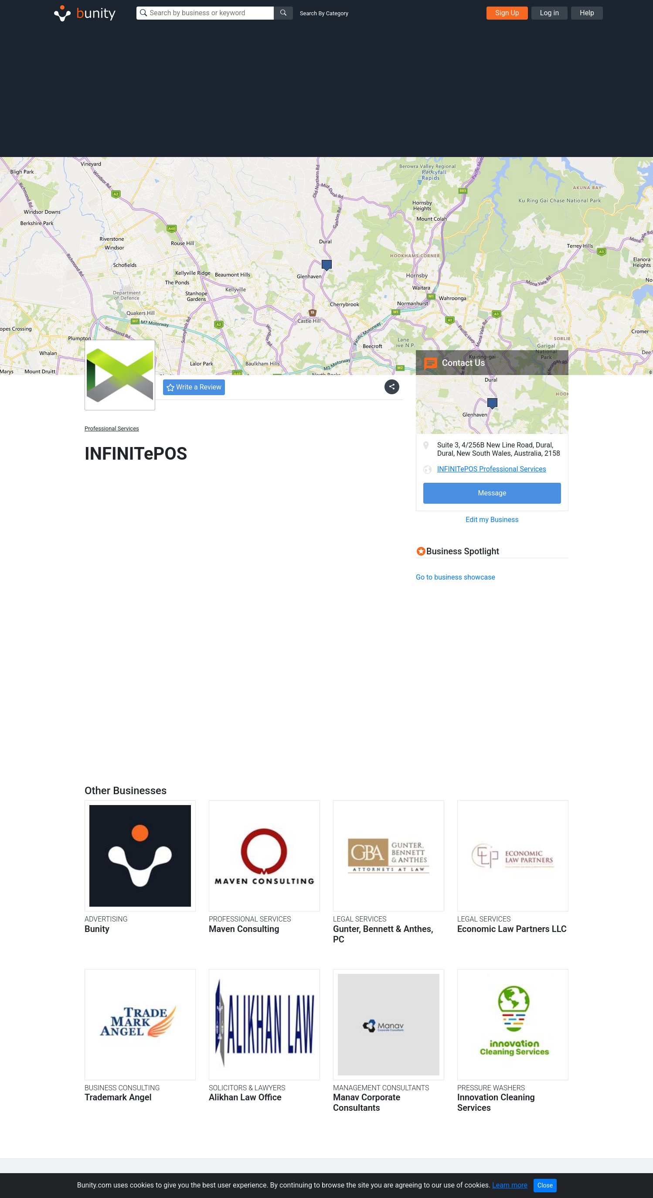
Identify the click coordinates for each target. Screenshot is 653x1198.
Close (545, 1185)
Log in (549, 13)
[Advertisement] (326, 91)
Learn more (509, 1185)
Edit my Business (492, 519)
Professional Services (112, 428)
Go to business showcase (455, 577)
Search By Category (324, 13)
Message (492, 493)
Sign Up (507, 13)
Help (587, 13)
